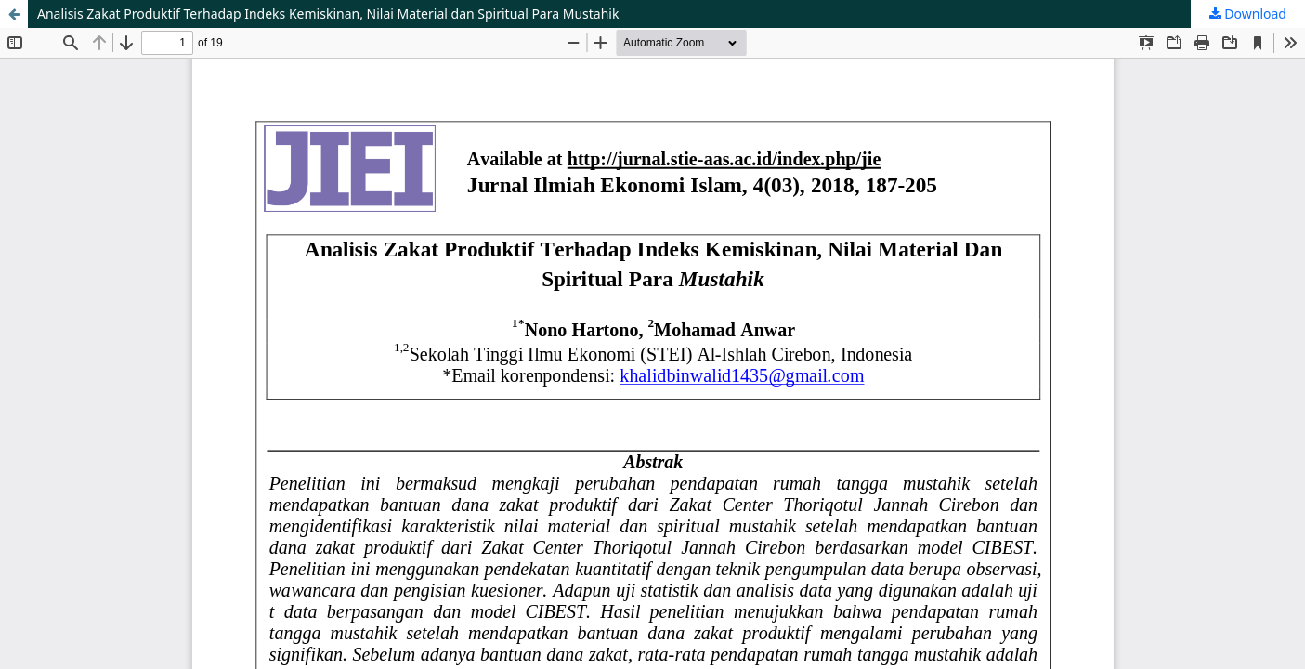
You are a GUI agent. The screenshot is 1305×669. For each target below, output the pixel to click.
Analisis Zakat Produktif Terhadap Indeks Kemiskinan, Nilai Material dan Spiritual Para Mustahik (328, 13)
